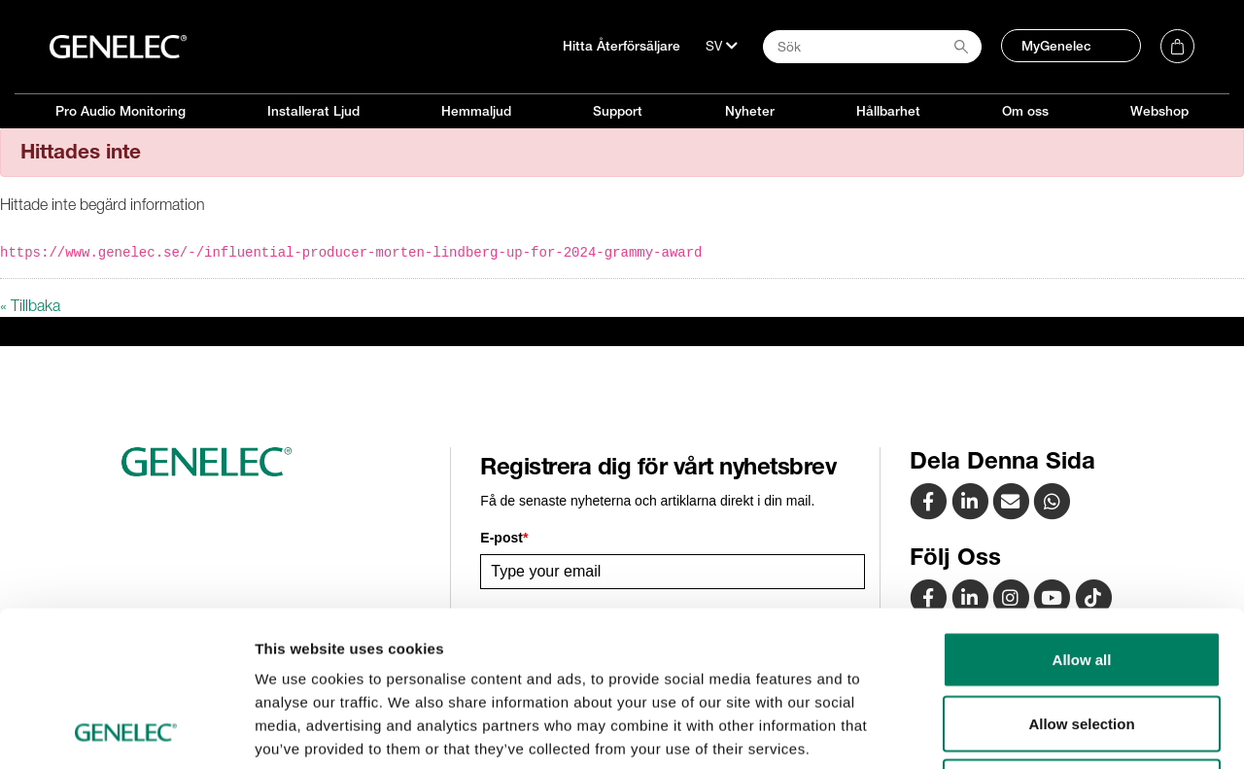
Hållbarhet (888, 111)
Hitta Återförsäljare (621, 45)
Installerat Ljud (313, 111)
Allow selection (1081, 578)
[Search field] (872, 46)
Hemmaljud (476, 111)
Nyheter (750, 111)
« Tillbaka (30, 305)
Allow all (1082, 514)
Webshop (1159, 111)
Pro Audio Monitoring (120, 111)
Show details (1020, 730)
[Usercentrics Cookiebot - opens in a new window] (126, 731)
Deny (1082, 641)
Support (617, 111)
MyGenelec (1056, 45)
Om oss (1025, 111)
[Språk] (721, 45)
